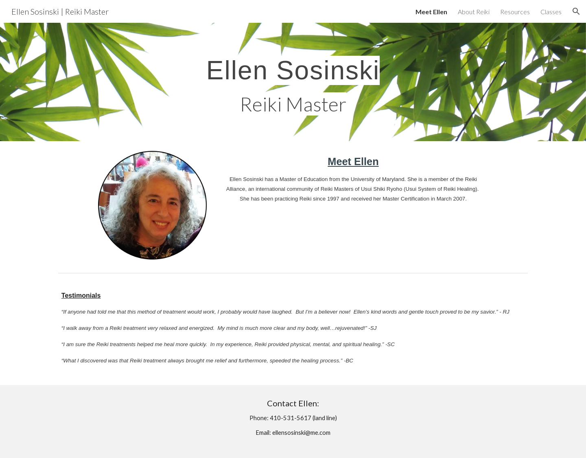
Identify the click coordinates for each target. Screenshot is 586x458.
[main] (293, 82)
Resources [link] (515, 11)
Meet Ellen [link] (431, 11)
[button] (576, 11)
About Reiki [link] (474, 11)
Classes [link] (551, 11)
